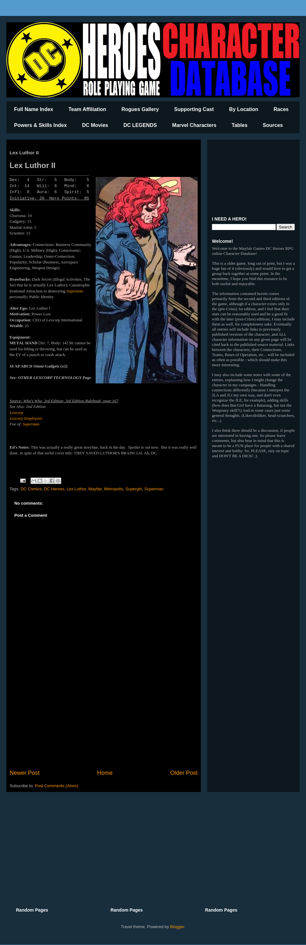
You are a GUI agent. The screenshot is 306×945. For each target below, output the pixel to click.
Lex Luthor (76, 488)
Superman (74, 291)
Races (280, 109)
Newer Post (25, 773)
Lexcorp (16, 412)
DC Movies (95, 125)
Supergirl (133, 488)
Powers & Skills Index (40, 125)
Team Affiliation (87, 109)
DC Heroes (54, 488)
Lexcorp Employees (26, 418)
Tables (240, 125)
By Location (244, 109)
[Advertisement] (104, 716)
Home (105, 773)
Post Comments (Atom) (56, 785)
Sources (273, 125)
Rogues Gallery (140, 109)
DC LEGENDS (140, 125)
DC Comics (31, 488)
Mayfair (95, 488)
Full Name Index (33, 109)
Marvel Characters (194, 125)
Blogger (177, 926)
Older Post (184, 773)
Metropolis (113, 488)
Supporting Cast (194, 109)
